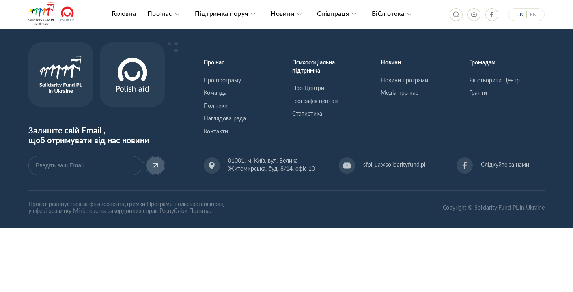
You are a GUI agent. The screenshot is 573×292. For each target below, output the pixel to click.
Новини (282, 14)
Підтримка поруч (221, 14)
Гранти (478, 93)
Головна (124, 14)
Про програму (222, 81)
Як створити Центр (494, 81)
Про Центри (308, 88)
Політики (216, 106)
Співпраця (333, 14)
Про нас (159, 14)
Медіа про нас (399, 93)
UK (519, 14)
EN (533, 14)
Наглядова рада (225, 119)
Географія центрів (315, 101)
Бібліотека (388, 14)
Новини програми (404, 81)
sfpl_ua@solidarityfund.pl (394, 165)
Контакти (216, 132)
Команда (215, 93)
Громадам (482, 63)
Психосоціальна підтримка (313, 67)
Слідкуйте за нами (505, 165)
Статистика (307, 114)
